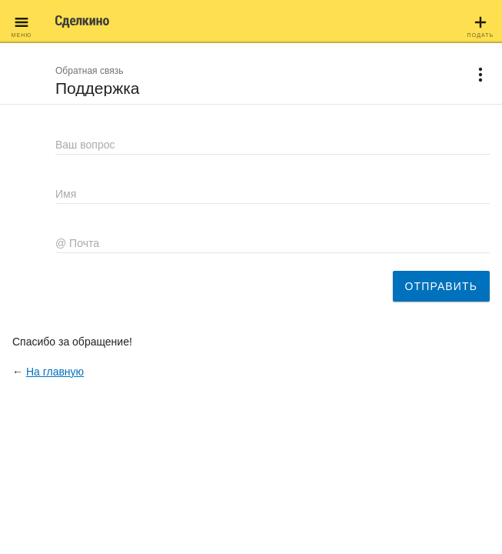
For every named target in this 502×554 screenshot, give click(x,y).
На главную (55, 371)
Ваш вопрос (85, 144)
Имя (65, 194)
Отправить (441, 286)
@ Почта (77, 243)
